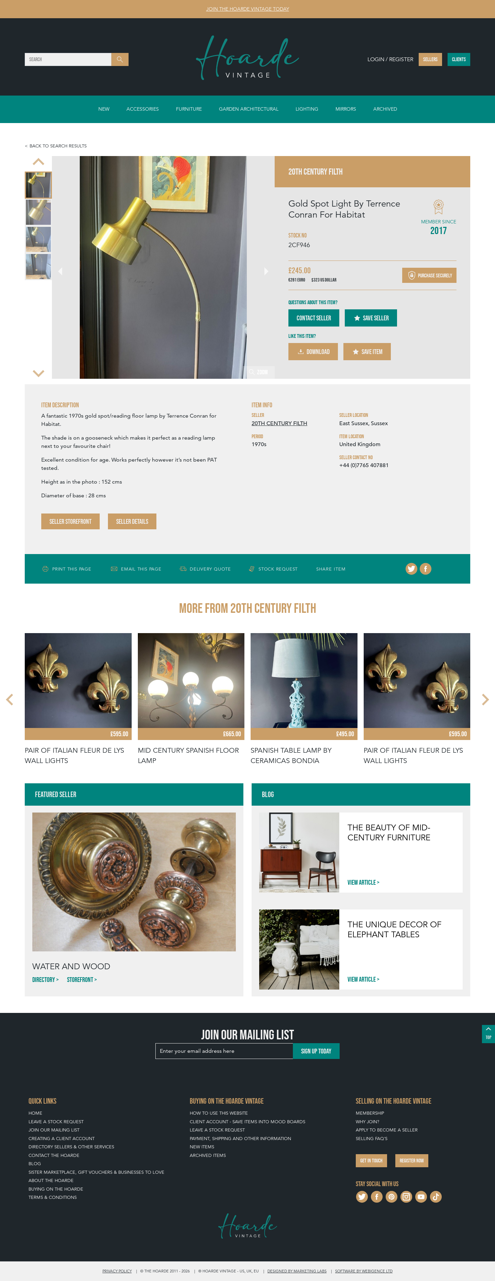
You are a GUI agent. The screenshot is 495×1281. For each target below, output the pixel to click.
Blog (35, 1164)
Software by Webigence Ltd (364, 1271)
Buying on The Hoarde (56, 1189)
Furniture (189, 109)
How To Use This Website (219, 1113)
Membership (370, 1113)
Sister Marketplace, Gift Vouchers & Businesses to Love (96, 1172)
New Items (202, 1147)
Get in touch (371, 1160)
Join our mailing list (54, 1130)
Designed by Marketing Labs (297, 1271)
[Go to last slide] (64, 267)
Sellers (430, 59)
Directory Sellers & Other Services (71, 1147)
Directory (43, 979)
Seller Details (132, 521)
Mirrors (346, 109)
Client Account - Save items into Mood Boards (247, 1122)
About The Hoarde (51, 1180)
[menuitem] (38, 185)
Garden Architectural (248, 109)
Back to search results (58, 146)
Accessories (142, 109)
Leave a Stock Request (56, 1122)
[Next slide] (38, 372)
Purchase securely (429, 275)
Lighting (307, 109)
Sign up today (316, 1051)
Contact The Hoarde (54, 1155)
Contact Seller (314, 318)
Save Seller (371, 318)
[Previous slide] (38, 162)
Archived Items (208, 1155)
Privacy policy (117, 1271)
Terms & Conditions (53, 1197)
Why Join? (367, 1122)
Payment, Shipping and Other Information (240, 1138)
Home (35, 1113)
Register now (412, 1160)
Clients (459, 59)
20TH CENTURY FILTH (279, 423)
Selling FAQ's (371, 1138)
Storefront (80, 979)
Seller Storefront (70, 521)
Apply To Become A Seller (387, 1130)
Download (313, 351)
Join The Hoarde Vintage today (247, 9)
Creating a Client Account (62, 1138)
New (103, 109)
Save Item (367, 351)
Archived (385, 109)
